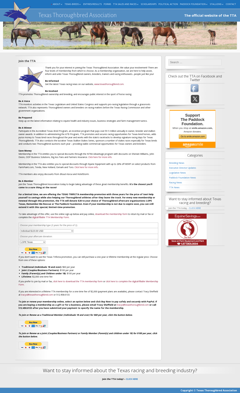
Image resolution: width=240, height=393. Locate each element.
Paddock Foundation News (182, 177)
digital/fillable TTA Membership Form (50, 217)
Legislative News (177, 172)
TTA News (174, 187)
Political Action (168, 4)
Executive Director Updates (182, 167)
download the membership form (111, 214)
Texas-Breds (72, 4)
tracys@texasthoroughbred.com (37, 294)
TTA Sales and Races (125, 4)
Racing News (175, 182)
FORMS (107, 4)
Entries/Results (92, 4)
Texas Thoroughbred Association (77, 15)
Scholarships (149, 4)
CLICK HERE (195, 208)
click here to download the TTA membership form (78, 281)
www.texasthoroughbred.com (109, 84)
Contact (231, 4)
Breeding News (176, 162)
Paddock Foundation (193, 4)
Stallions (215, 4)
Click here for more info (100, 157)
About (56, 4)
